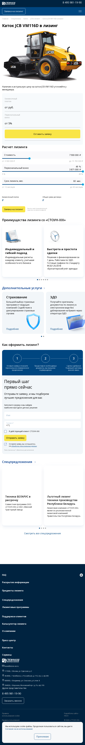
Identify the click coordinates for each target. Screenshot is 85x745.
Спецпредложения (17, 463)
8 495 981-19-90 (72, 2)
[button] (37, 280)
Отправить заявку (15, 439)
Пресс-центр (9, 640)
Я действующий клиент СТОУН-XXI (21, 432)
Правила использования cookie (11, 715)
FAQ (4, 575)
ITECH (66, 716)
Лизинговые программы (15, 607)
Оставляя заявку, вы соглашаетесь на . (21, 447)
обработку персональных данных (24, 448)
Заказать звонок (13, 700)
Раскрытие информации (15, 582)
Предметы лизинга (12, 590)
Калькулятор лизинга (14, 623)
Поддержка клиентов (14, 616)
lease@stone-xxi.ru (12, 666)
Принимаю (42, 736)
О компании (8, 631)
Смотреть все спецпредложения (42, 535)
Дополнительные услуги (22, 288)
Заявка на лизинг (14, 11)
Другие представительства (14, 688)
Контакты (7, 647)
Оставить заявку (42, 134)
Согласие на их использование (19, 728)
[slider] (30, 159)
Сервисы (7, 654)
